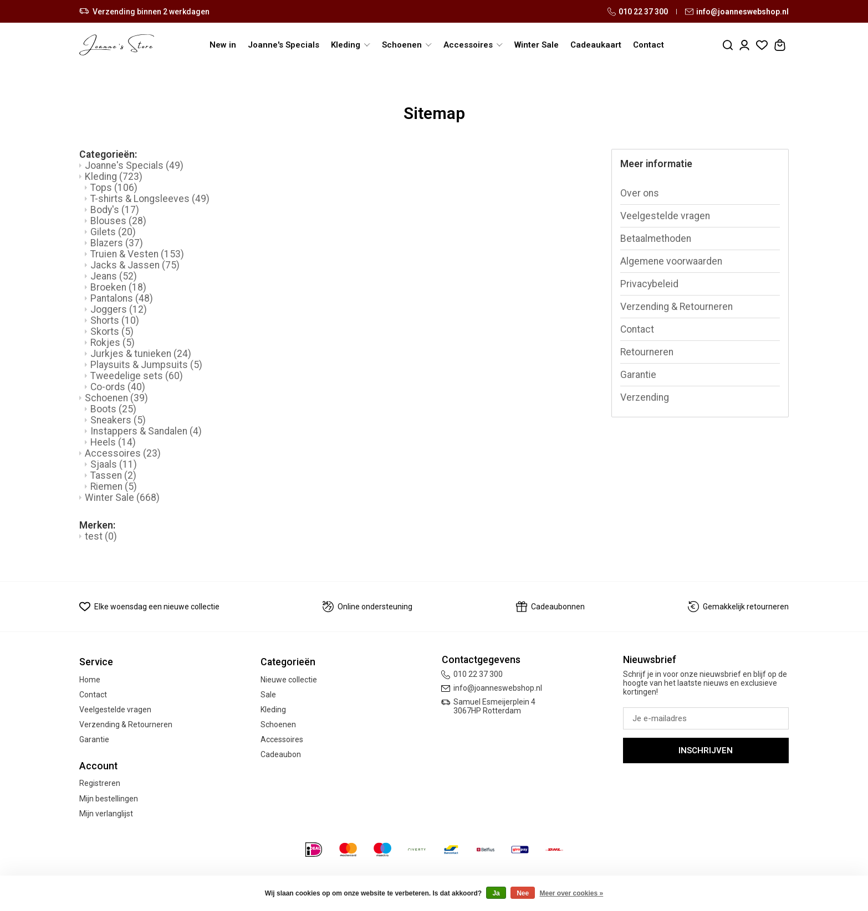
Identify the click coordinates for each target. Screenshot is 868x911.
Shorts (114, 320)
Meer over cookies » (572, 893)
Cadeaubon (281, 754)
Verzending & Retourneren (676, 306)
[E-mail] (706, 718)
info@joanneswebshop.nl (737, 11)
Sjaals (113, 464)
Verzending (644, 397)
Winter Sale (536, 45)
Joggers (118, 309)
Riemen (113, 486)
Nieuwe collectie (289, 679)
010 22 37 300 (637, 11)
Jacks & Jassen (135, 265)
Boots (113, 409)
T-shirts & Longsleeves (150, 198)
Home (89, 679)
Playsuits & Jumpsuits (146, 364)
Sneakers (118, 420)
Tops (113, 187)
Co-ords (117, 386)
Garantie (638, 374)
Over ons (639, 193)
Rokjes (112, 342)
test (101, 536)
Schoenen (116, 397)
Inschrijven (705, 750)
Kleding (113, 176)
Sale (268, 694)
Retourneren (646, 352)
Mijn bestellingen (108, 798)
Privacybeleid (649, 283)
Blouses (118, 220)
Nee (523, 893)
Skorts (112, 331)
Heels (113, 442)
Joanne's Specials (283, 45)
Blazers (116, 243)
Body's (114, 209)
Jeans (113, 276)
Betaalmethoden (655, 238)
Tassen (113, 475)
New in (223, 45)
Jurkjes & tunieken (140, 353)
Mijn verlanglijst (106, 813)
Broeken (118, 287)
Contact (648, 45)
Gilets (113, 231)
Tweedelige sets (136, 375)
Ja (495, 893)
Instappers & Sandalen (146, 431)
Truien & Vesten (137, 254)
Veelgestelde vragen (665, 215)
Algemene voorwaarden (671, 261)
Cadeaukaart (595, 45)
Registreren (99, 783)
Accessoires (123, 453)
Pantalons (121, 298)
